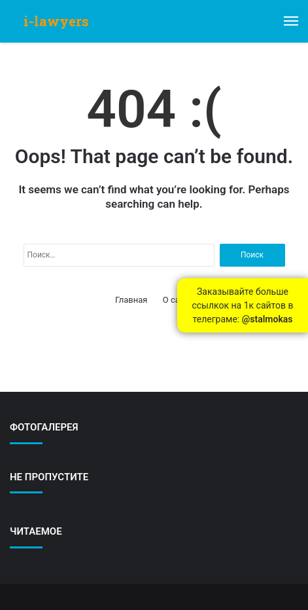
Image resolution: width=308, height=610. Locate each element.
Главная (131, 300)
